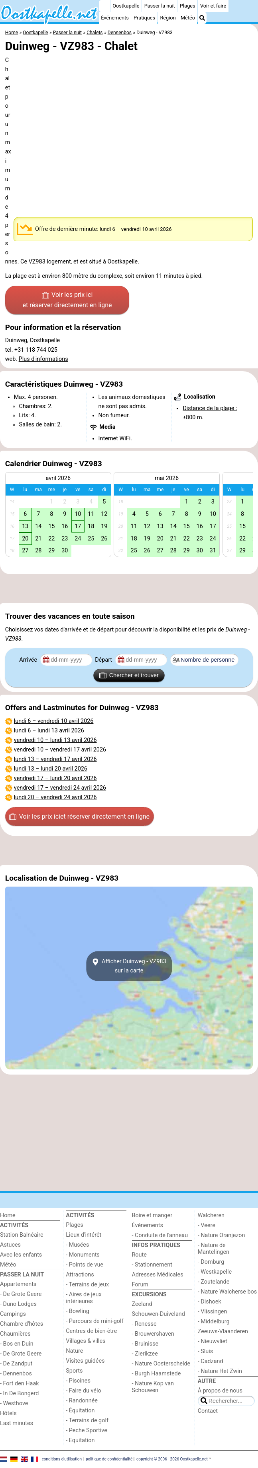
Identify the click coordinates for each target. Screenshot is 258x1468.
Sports (74, 1370)
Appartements (18, 1284)
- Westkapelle (215, 1272)
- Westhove (14, 1403)
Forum (140, 1284)
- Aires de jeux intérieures (83, 1298)
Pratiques (144, 18)
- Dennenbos (16, 1373)
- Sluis (205, 1351)
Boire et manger (152, 1215)
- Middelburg (214, 1321)
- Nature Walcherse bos (227, 1291)
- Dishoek (209, 1301)
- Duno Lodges (18, 1304)
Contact (208, 1411)
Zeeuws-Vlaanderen (223, 1331)
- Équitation (80, 1410)
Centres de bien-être (91, 1331)
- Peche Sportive (86, 1430)
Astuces (10, 1244)
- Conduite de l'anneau (160, 1235)
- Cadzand (210, 1361)
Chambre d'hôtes (21, 1324)
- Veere (206, 1225)
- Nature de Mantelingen (213, 1248)
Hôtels (8, 1413)
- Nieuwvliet (212, 1341)
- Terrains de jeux (87, 1284)
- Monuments (83, 1254)
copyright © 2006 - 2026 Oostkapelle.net (172, 1459)
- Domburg (211, 1262)
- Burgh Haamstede (156, 1373)
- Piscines (78, 1380)
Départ (104, 660)
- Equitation (80, 1440)
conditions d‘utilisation (62, 1459)
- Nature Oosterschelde (161, 1363)
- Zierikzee (145, 1353)
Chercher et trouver (128, 675)
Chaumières (15, 1333)
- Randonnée (82, 1400)
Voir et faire (213, 6)
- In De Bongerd (19, 1393)
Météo (188, 18)
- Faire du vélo (83, 1390)
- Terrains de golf (87, 1420)
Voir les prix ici (67, 300)
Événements (115, 18)
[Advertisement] (129, 589)
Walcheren (211, 1215)
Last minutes (16, 1423)
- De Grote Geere (20, 1294)
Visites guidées (85, 1361)
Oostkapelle (125, 6)
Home (8, 1215)
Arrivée (28, 660)
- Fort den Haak (19, 1383)
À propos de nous (220, 1390)
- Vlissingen (212, 1311)
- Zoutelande (214, 1281)
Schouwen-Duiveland (158, 1314)
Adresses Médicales (157, 1274)
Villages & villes (85, 1341)
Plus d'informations (43, 359)
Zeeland (142, 1304)
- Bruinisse (145, 1343)
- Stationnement (152, 1264)
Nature (74, 1351)
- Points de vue (84, 1264)
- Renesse (144, 1324)
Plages (187, 6)
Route (139, 1254)
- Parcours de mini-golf (94, 1321)
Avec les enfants (21, 1254)
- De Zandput (16, 1363)
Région (167, 18)
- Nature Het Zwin (220, 1371)
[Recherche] (202, 18)
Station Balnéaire (21, 1235)
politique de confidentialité (109, 1459)
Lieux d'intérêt (83, 1235)
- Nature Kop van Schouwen (153, 1387)
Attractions (80, 1274)
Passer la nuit (159, 6)
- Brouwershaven (153, 1333)
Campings (13, 1314)
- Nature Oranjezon (221, 1235)
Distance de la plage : (210, 408)
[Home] (104, 6)
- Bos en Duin (16, 1343)
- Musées (77, 1244)
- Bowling (77, 1311)
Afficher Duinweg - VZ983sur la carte (129, 966)
